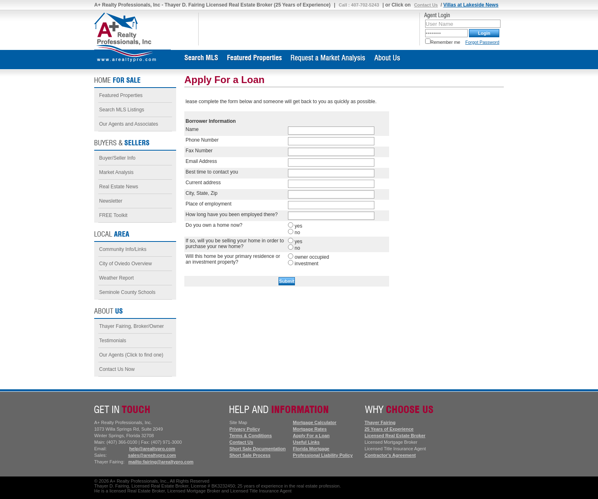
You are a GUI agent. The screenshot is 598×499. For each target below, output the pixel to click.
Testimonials (112, 340)
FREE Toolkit (113, 215)
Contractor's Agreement (390, 455)
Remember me (442, 42)
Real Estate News (118, 187)
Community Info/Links (122, 249)
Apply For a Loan (311, 435)
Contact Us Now (117, 369)
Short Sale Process (249, 455)
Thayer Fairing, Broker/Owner (131, 326)
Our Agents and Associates (128, 124)
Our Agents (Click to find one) (131, 355)
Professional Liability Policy (323, 455)
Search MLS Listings (121, 110)
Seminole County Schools (127, 292)
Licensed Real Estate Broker (395, 435)
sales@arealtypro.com (152, 455)
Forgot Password (482, 42)
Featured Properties (121, 95)
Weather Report (116, 278)
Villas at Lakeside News (470, 5)
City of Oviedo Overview (125, 263)
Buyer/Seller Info (117, 158)
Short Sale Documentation (257, 448)
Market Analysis (116, 172)
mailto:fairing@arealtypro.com (160, 461)
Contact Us (426, 4)
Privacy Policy (244, 429)
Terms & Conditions (250, 435)
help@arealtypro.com (152, 448)
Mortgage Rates (310, 429)
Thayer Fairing (380, 422)
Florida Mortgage (311, 448)
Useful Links (306, 442)
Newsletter (110, 201)
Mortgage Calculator (314, 422)
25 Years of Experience (389, 429)
